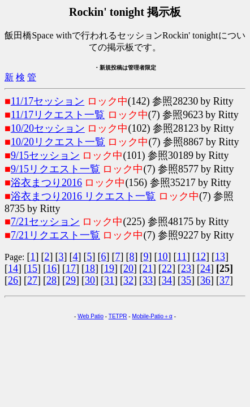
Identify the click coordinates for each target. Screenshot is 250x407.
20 (128, 268)
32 (128, 280)
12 (201, 256)
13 (220, 256)
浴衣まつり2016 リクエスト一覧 (83, 196)
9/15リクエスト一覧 (55, 169)
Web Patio (90, 316)
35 (186, 280)
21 (148, 268)
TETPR (118, 316)
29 (71, 280)
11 (182, 256)
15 (32, 268)
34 (167, 280)
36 (205, 280)
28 (51, 280)
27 (32, 280)
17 (71, 268)
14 (13, 268)
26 (13, 280)
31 (109, 280)
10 (163, 256)
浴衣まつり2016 (46, 182)
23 (186, 268)
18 (90, 268)
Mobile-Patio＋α (152, 316)
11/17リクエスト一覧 (58, 114)
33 (148, 280)
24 (205, 268)
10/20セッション (48, 128)
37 (224, 280)
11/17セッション (47, 101)
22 (167, 268)
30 (90, 280)
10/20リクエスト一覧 (58, 142)
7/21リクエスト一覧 (55, 235)
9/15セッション (45, 155)
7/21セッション (45, 221)
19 (109, 268)
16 (51, 268)
